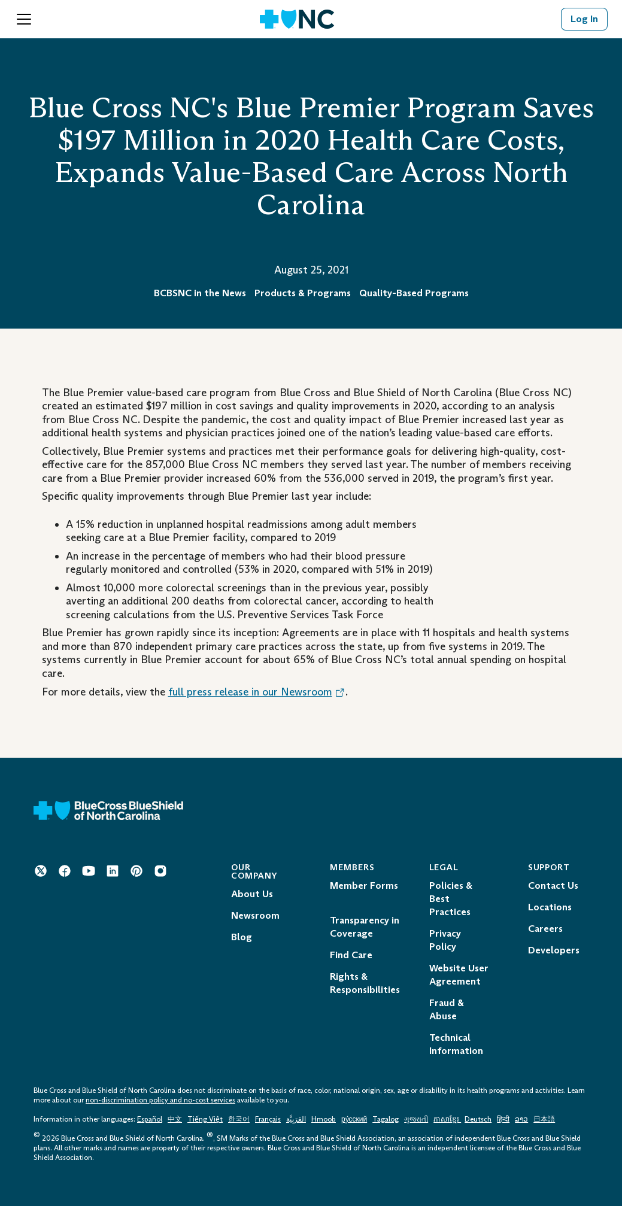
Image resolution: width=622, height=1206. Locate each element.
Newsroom (255, 915)
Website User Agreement (459, 974)
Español (149, 1119)
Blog (241, 937)
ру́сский (354, 1119)
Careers (545, 928)
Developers (553, 950)
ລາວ (521, 1119)
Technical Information (456, 1044)
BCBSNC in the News (200, 293)
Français (268, 1119)
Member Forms (364, 885)
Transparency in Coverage (364, 927)
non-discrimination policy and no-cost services (160, 1100)
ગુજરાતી (416, 1119)
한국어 (239, 1119)
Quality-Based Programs (414, 293)
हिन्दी (503, 1119)
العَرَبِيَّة (296, 1119)
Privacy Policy (445, 940)
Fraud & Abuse (446, 1009)
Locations (550, 907)
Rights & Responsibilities (365, 983)
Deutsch (478, 1119)
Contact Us (553, 885)
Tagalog (385, 1119)
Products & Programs (302, 293)
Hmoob (323, 1119)
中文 (175, 1119)
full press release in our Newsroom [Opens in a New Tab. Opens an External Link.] (256, 691)
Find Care (351, 955)
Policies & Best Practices (450, 899)
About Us (252, 894)
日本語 (544, 1119)
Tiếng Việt (205, 1119)
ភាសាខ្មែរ (447, 1119)
